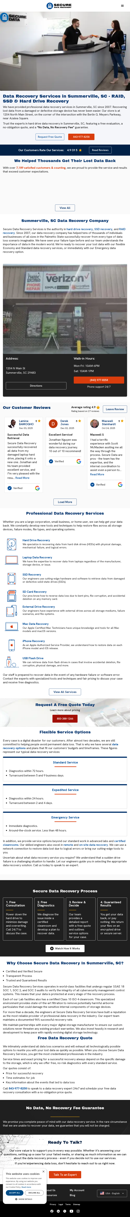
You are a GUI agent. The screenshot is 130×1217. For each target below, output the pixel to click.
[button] (122, 5)
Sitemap (76, 1204)
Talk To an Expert (65, 1175)
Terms (68, 1204)
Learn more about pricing (65, 710)
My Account (77, 1190)
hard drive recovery (80, 229)
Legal (61, 1204)
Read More (22, 478)
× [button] (43, 1172)
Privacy (53, 1204)
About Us (49, 1190)
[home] (60, 6)
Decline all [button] (34, 1193)
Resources (50, 1195)
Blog (72, 1195)
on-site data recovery (93, 845)
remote (68, 845)
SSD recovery (103, 229)
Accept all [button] (14, 1193)
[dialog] (25, 1186)
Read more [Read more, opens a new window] (26, 1187)
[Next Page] (65, 502)
